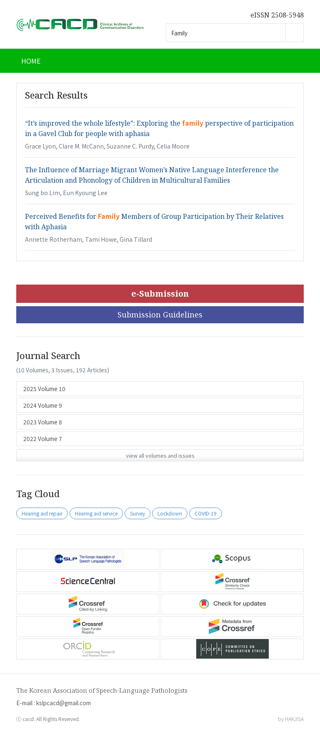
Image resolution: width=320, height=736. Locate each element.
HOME (30, 61)
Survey (137, 513)
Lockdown (170, 513)
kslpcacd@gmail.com (63, 703)
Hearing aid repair (42, 513)
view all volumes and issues (160, 455)
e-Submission (160, 293)
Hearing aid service (96, 513)
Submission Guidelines (160, 315)
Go (294, 32)
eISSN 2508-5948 (277, 15)
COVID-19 (206, 513)
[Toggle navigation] (293, 61)
